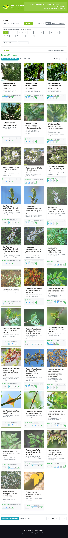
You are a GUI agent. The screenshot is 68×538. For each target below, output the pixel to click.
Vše (6, 32)
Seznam (54, 23)
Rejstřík (61, 23)
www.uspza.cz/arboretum (58, 8)
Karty (48, 23)
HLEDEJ (28, 23)
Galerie (6, 50)
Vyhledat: (6, 20)
